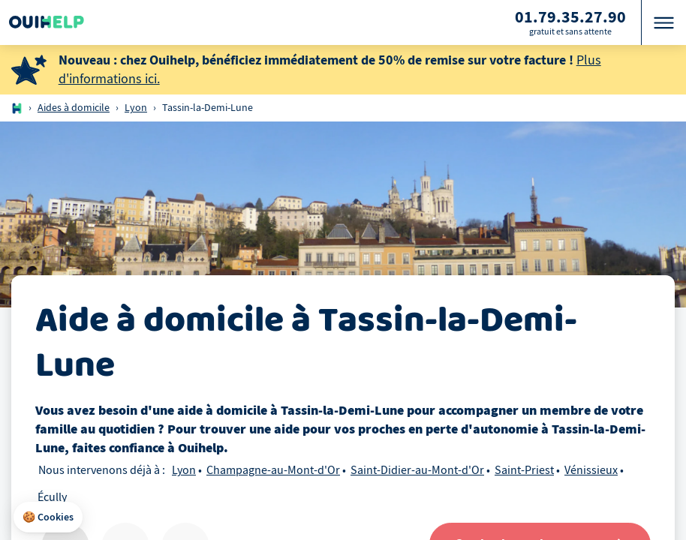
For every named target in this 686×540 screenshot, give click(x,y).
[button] (48, 517)
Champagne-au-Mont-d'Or (273, 470)
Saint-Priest (524, 470)
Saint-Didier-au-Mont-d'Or (417, 470)
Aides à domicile (74, 107)
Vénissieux (591, 470)
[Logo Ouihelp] (46, 22)
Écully (52, 497)
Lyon (136, 107)
